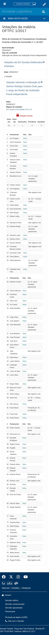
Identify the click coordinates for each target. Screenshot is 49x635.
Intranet (6, 595)
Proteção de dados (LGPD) (16, 617)
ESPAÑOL (16, 588)
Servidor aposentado (13, 608)
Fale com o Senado (14, 621)
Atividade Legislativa (17, 11)
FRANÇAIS (26, 588)
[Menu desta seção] (4, 18)
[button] (24, 18)
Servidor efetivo (11, 600)
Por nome (10, 109)
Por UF (29, 109)
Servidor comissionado (14, 604)
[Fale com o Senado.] (44, 4)
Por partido (20, 109)
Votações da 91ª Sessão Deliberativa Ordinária (23, 64)
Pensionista (10, 611)
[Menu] (4, 4)
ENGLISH (6, 588)
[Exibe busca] (43, 12)
